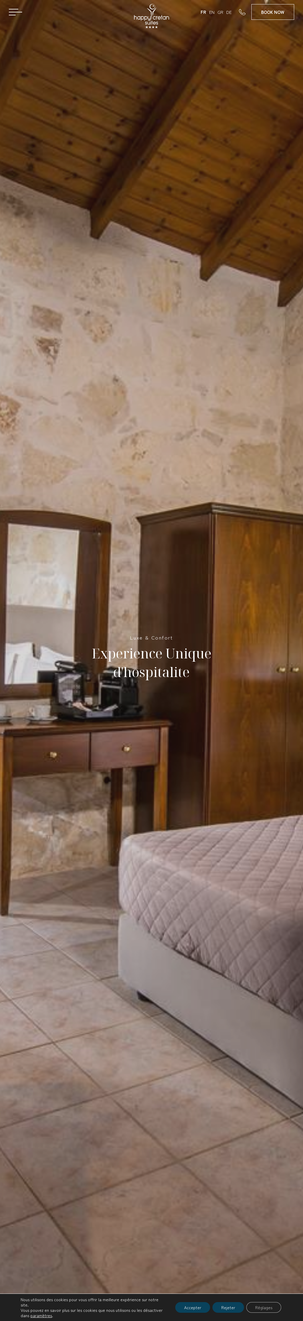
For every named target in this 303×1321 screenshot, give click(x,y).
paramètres (41, 1315)
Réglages (263, 1307)
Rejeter (228, 1307)
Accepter (192, 1307)
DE (229, 12)
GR (220, 12)
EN (211, 12)
